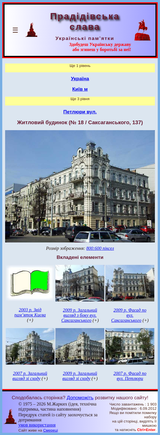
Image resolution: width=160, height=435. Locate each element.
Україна (80, 78)
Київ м (80, 89)
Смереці (50, 430)
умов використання (37, 425)
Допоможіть (80, 397)
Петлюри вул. (80, 112)
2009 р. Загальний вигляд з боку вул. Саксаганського (79, 315)
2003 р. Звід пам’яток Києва (30, 312)
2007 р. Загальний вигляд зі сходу (30, 376)
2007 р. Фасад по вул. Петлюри (129, 376)
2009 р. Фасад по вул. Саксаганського (128, 315)
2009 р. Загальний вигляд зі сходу (79, 376)
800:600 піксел (100, 248)
